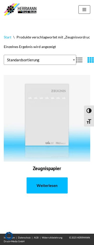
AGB (36, 237)
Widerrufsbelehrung (52, 237)
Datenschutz (24, 237)
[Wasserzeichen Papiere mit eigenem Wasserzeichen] (21, 10)
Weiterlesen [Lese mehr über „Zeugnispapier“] (47, 185)
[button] (9, 236)
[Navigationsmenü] (84, 9)
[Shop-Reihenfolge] (40, 60)
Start (7, 37)
